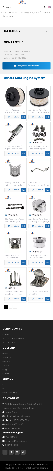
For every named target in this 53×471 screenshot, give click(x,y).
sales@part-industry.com (26, 66)
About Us (6, 357)
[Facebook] (4, 452)
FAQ (4, 384)
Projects (6, 361)
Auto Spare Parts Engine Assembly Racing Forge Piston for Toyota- (39, 220)
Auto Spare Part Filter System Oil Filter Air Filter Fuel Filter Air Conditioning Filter (38, 111)
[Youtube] (23, 452)
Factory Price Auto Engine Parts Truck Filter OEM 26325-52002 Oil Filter (14, 111)
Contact (6, 373)
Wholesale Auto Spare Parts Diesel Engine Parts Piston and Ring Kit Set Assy (39, 147)
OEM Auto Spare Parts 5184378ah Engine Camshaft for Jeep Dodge (14, 220)
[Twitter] (17, 452)
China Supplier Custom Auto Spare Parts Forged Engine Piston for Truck (38, 256)
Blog (4, 369)
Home (5, 353)
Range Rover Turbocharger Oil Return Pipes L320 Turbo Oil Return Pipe (39, 183)
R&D (4, 388)
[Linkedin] (11, 452)
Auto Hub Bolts (9, 342)
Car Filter (6, 334)
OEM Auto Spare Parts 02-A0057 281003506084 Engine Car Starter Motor (38, 292)
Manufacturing (9, 392)
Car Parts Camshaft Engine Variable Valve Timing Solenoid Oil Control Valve (14, 147)
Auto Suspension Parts (13, 338)
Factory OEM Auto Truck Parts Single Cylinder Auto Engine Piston (14, 183)
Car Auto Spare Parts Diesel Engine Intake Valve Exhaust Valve (13, 292)
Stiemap (44, 468)
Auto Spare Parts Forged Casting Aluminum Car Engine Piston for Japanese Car (14, 256)
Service (5, 365)
